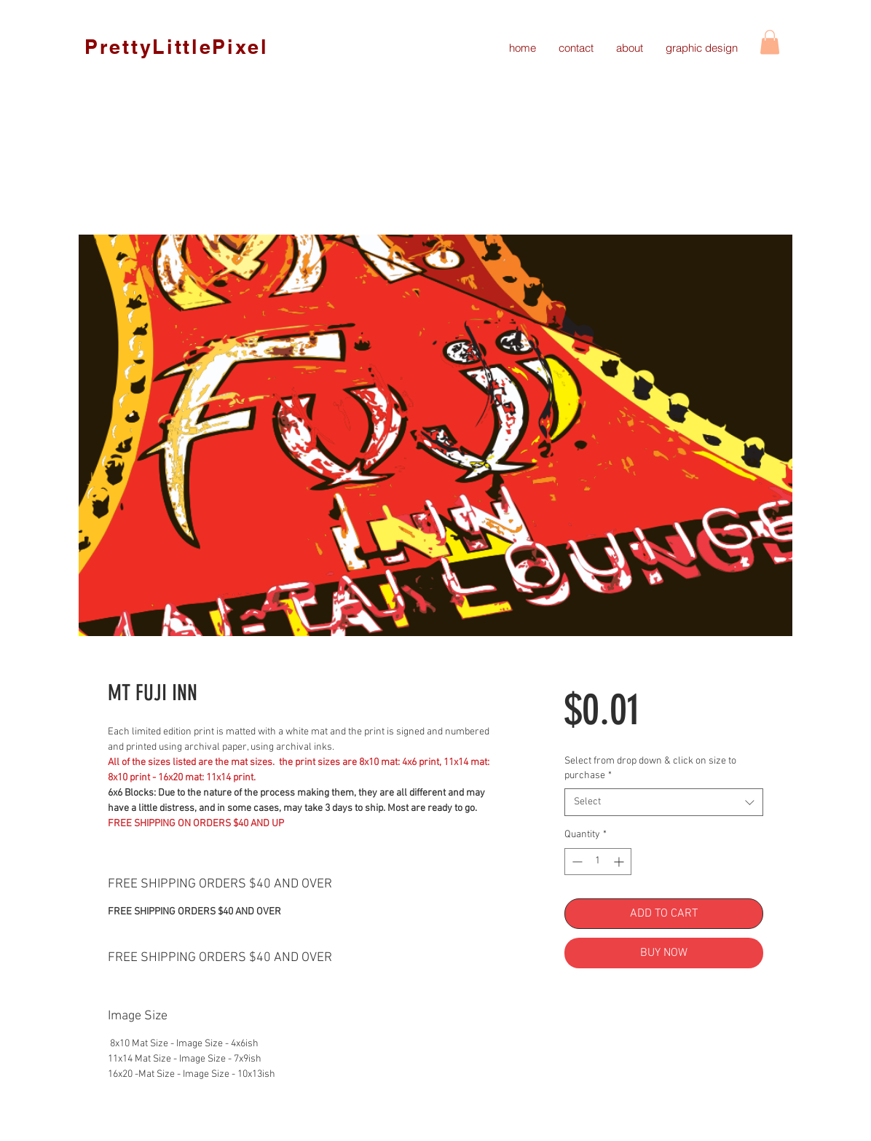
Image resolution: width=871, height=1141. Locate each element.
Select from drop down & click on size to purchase (650, 768)
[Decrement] (576, 861)
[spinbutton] (598, 861)
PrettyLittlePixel (176, 46)
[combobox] (663, 802)
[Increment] (620, 861)
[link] (770, 42)
